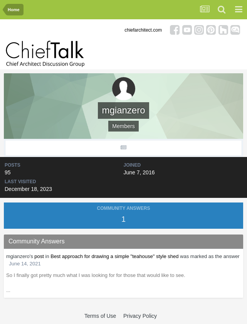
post (39, 256)
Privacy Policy (140, 316)
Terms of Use (100, 316)
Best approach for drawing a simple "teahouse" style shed (114, 256)
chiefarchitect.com (143, 30)
